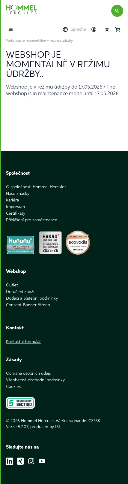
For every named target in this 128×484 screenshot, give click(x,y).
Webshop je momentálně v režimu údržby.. (40, 41)
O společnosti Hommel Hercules (36, 187)
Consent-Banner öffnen (28, 305)
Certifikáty (15, 213)
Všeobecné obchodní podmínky (35, 380)
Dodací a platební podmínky (32, 298)
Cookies (13, 387)
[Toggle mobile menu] (10, 29)
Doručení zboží (20, 292)
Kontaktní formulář (23, 342)
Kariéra (12, 200)
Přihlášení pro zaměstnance (31, 220)
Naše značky (17, 194)
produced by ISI (45, 427)
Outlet (12, 285)
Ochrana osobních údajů (28, 373)
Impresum (15, 207)
